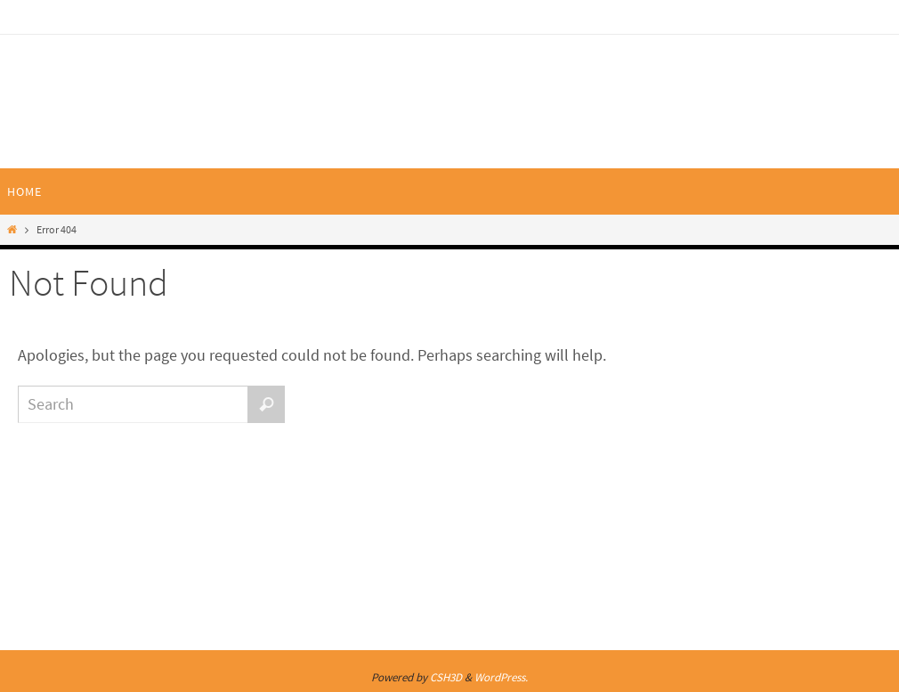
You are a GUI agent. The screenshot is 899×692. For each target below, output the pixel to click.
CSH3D (446, 677)
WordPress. (501, 677)
